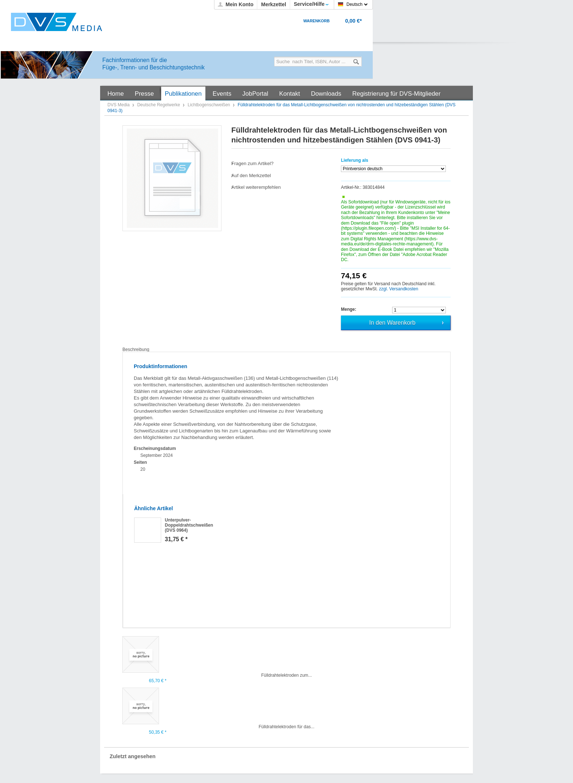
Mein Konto (239, 4)
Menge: (348, 309)
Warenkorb (316, 21)
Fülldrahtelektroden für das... (287, 726)
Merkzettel (273, 4)
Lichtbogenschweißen (209, 104)
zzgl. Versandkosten (398, 288)
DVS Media (119, 104)
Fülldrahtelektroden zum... (286, 675)
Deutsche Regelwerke (159, 104)
